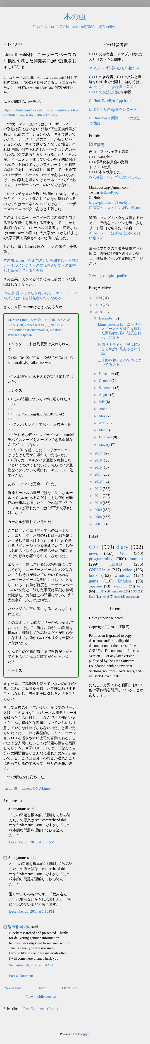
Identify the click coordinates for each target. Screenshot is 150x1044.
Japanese (95, 586)
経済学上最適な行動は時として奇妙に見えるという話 (119, 349)
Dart (92, 596)
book (93, 575)
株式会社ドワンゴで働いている (114, 177)
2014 (99, 474)
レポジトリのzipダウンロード (113, 109)
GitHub (65, 27)
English (124, 581)
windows (122, 575)
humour (136, 558)
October (105, 381)
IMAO (116, 564)
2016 (99, 460)
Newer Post (13, 988)
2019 (99, 305)
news (93, 553)
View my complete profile (108, 276)
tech (140, 586)
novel (105, 596)
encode (117, 591)
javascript (119, 586)
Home (41, 988)
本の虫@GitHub (85, 27)
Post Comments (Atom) (40, 1009)
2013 (99, 481)
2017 (99, 453)
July (102, 402)
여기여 (25, 927)
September (107, 388)
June (102, 409)
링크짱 (13, 927)
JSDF (100, 591)
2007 (99, 524)
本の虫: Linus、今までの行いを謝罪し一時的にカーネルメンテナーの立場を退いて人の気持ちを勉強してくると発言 (41, 265)
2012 (99, 489)
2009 (99, 510)
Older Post (70, 988)
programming (100, 558)
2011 (98, 496)
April (103, 423)
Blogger (83, 1034)
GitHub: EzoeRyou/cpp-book (110, 101)
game (93, 581)
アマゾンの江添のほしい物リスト (116, 68)
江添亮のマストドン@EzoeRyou (114, 208)
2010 (99, 503)
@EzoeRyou (108, 27)
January (105, 444)
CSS (134, 591)
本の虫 (75, 17)
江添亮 (98, 145)
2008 (99, 517)
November (107, 374)
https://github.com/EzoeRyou (110, 202)
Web (124, 553)
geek (117, 596)
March (104, 430)
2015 (99, 467)
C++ (94, 547)
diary (123, 547)
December (107, 318)
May (102, 416)
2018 (99, 312)
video (127, 569)
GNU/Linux (41, 788)
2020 (99, 298)
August (104, 395)
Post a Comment (21, 976)
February (106, 437)
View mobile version (41, 996)
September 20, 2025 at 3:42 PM (32, 965)
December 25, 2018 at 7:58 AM (32, 842)
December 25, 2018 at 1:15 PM (31, 911)
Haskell (130, 596)
